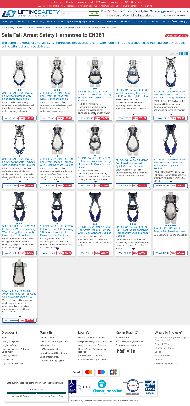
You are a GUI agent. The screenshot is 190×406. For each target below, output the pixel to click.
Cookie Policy (47, 337)
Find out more (36, 389)
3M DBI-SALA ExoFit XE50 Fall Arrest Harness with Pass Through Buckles (17, 96)
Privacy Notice (47, 345)
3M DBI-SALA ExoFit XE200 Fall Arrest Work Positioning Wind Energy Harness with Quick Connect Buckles (18, 233)
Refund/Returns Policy (52, 361)
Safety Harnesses (33, 27)
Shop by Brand (107, 21)
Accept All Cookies (21, 396)
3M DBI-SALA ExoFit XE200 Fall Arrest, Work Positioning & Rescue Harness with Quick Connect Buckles (56, 233)
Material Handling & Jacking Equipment (71, 21)
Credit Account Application (54, 341)
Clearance (125, 21)
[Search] (75, 13)
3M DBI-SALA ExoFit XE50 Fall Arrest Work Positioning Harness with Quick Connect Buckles (95, 98)
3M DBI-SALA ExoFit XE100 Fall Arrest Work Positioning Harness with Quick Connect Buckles (95, 165)
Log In (165, 21)
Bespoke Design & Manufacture (95, 341)
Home (4, 27)
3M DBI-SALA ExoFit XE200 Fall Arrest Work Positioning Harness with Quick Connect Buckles (132, 233)
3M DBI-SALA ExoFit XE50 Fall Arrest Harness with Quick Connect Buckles (55, 96)
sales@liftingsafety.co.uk (176, 11)
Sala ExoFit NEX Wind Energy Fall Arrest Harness (169, 230)
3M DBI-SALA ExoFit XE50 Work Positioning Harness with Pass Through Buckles (132, 95)
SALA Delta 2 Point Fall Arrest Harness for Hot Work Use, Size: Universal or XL (19, 297)
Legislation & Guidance (90, 356)
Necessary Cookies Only (51, 396)
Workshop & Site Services (91, 337)
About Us (140, 21)
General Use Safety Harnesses (59, 27)
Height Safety (36, 21)
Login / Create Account (13, 363)
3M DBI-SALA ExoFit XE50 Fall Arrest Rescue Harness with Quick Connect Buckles (18, 164)
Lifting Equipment (13, 21)
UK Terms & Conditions (51, 349)
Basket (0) (179, 21)
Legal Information (49, 357)
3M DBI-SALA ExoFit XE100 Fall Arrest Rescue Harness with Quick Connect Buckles (56, 164)
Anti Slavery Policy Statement (93, 359)
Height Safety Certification (92, 345)
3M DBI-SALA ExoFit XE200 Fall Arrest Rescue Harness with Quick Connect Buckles (94, 231)
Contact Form (123, 337)
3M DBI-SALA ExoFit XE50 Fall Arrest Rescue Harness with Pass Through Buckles (169, 96)
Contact (154, 21)
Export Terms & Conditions (53, 353)
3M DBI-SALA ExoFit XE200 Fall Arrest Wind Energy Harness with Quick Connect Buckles (170, 165)
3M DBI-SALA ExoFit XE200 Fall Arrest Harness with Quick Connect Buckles (132, 164)
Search (94, 13)
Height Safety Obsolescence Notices (93, 350)
